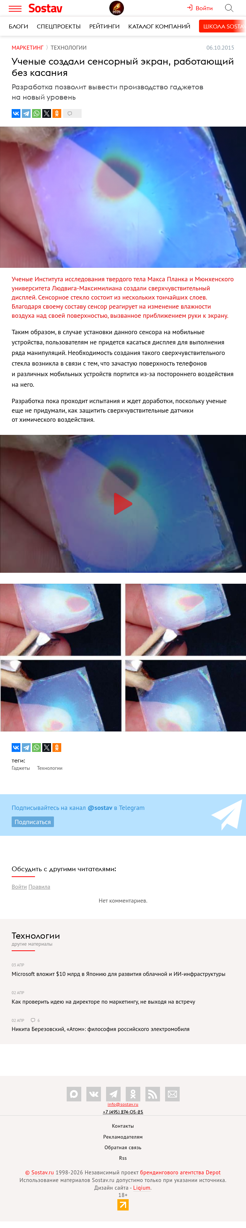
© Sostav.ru (39, 1172)
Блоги (18, 26)
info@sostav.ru (123, 1104)
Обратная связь (123, 1147)
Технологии (36, 935)
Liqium (142, 1187)
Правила (39, 886)
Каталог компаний (159, 26)
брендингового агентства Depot (180, 1172)
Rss (123, 1158)
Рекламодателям (122, 1137)
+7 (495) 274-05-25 (123, 1112)
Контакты (123, 1126)
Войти (19, 886)
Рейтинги (104, 26)
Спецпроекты (59, 26)
